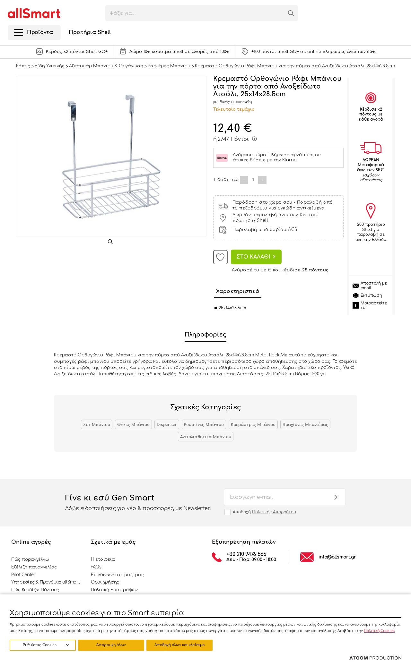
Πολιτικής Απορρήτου (274, 512)
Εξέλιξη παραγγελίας (34, 567)
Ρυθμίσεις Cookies (40, 645)
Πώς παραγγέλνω (30, 559)
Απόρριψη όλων (112, 645)
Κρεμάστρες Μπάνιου (253, 424)
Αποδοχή (264, 512)
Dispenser (167, 424)
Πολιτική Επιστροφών (114, 590)
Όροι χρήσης (105, 582)
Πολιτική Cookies (379, 630)
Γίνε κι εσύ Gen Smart (138, 503)
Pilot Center (23, 575)
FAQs (96, 567)
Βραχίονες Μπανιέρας (305, 424)
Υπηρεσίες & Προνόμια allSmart (45, 582)
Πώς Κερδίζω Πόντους (35, 590)
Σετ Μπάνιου (96, 424)
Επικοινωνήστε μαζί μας (117, 575)
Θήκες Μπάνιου (133, 424)
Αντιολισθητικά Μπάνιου (205, 437)
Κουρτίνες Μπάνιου (204, 424)
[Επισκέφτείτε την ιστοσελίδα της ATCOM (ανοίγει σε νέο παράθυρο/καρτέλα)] (375, 658)
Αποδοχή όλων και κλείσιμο (181, 645)
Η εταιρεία (103, 559)
